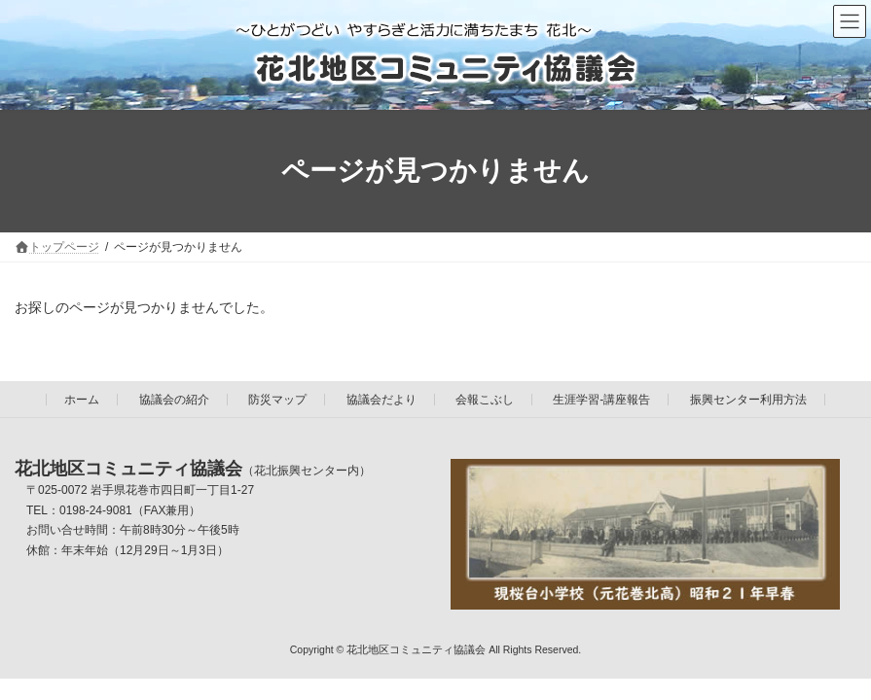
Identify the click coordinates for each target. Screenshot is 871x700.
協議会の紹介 (174, 399)
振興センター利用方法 (748, 399)
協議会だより (381, 399)
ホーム (81, 399)
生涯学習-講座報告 (601, 399)
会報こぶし (484, 399)
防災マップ (277, 399)
